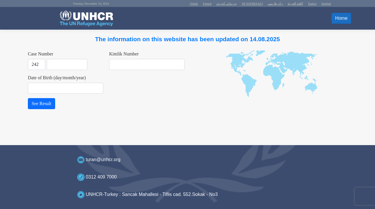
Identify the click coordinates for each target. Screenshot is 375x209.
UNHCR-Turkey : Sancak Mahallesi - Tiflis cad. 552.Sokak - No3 (152, 194)
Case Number (40, 53)
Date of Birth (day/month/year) (57, 77)
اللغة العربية (295, 3)
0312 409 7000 (101, 176)
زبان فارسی (275, 3)
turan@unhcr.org (103, 159)
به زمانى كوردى (226, 3)
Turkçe (312, 3)
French (207, 3)
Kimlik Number (124, 53)
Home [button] (341, 18)
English (326, 3)
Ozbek (194, 3)
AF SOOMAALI (252, 3)
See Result (41, 103)
